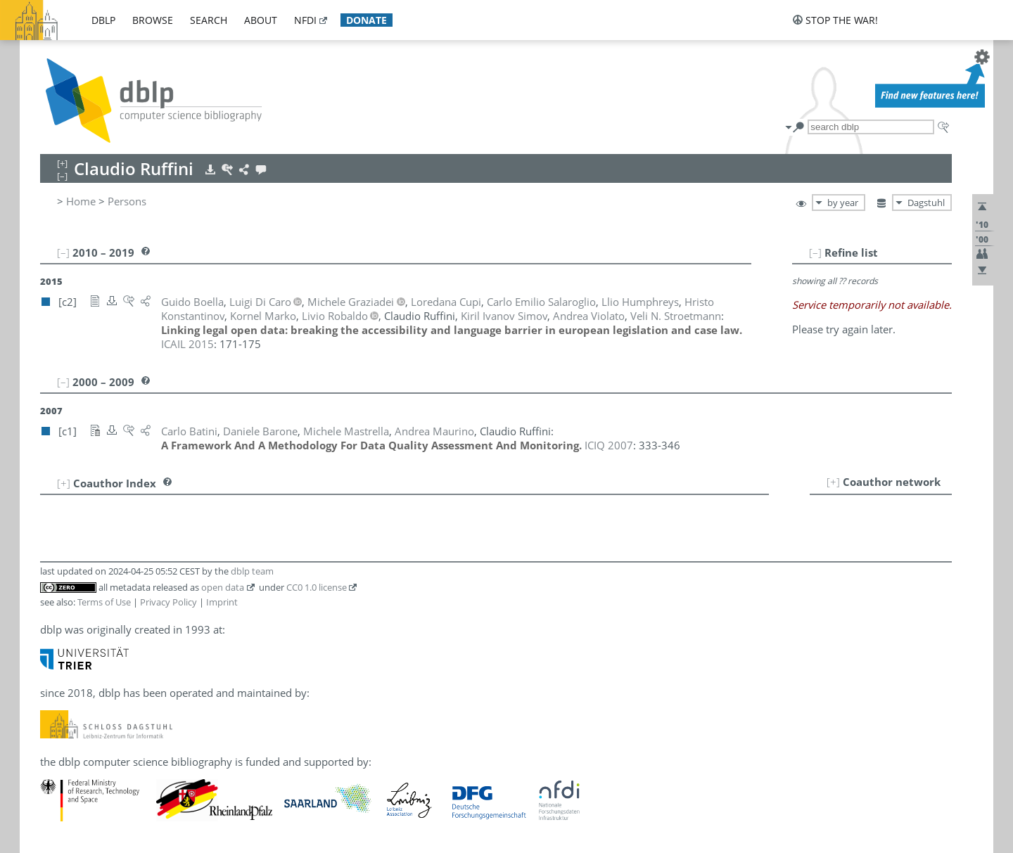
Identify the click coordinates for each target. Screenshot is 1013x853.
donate (366, 20)
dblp (103, 20)
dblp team (252, 571)
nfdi (305, 20)
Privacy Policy (168, 602)
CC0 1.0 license (316, 587)
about (260, 20)
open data (222, 587)
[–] (815, 252)
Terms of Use (104, 602)
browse (152, 20)
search (208, 20)
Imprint (222, 602)
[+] (833, 482)
